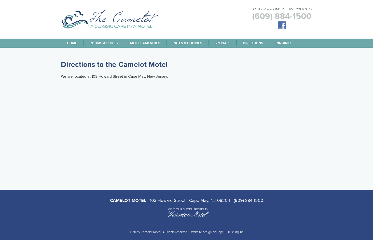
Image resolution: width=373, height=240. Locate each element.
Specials (222, 43)
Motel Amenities (145, 43)
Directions (253, 43)
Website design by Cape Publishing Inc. (217, 232)
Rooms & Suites (104, 43)
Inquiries (284, 43)
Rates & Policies (187, 43)
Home (72, 43)
